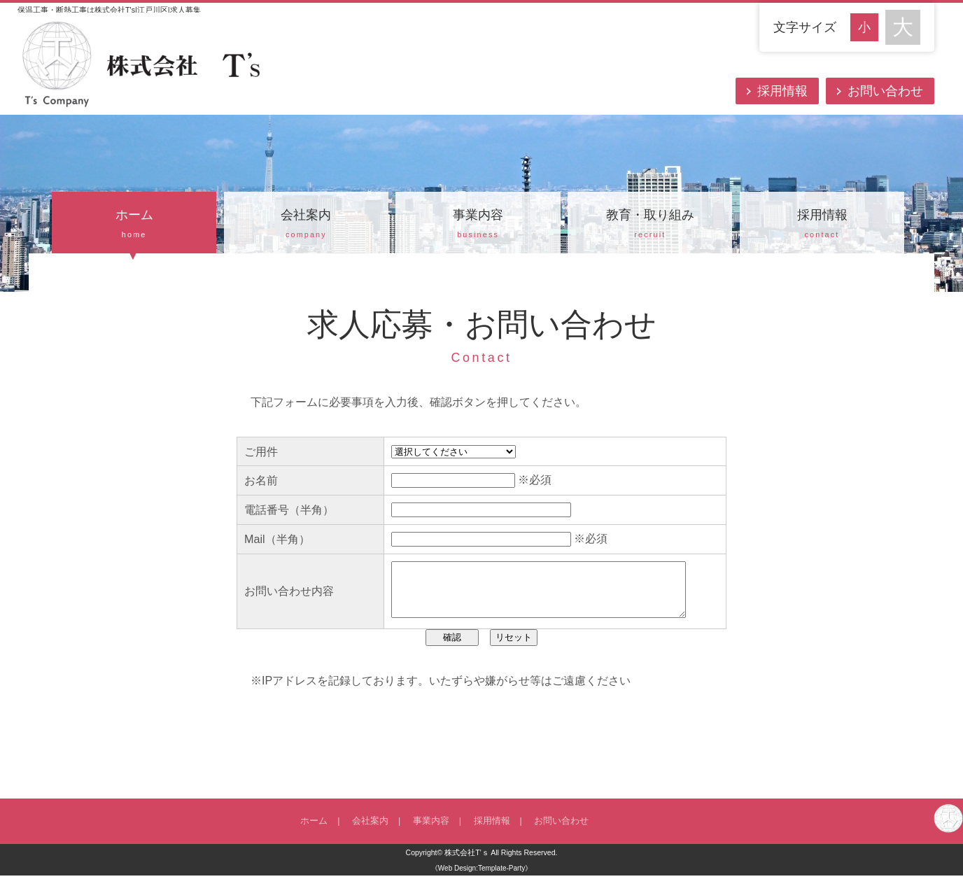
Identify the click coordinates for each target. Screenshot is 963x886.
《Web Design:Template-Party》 (481, 879)
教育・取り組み (650, 225)
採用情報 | (493, 831)
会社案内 (306, 225)
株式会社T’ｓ (466, 863)
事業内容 (477, 225)
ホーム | (319, 831)
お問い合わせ (885, 91)
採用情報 (782, 91)
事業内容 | (432, 831)
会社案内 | (371, 831)
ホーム (134, 225)
